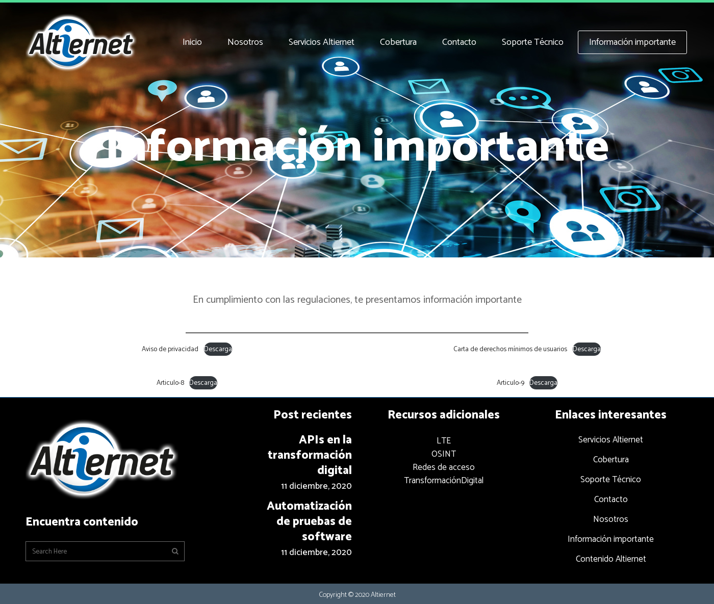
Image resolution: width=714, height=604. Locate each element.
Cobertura (611, 459)
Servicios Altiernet (610, 439)
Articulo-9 (510, 382)
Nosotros (610, 519)
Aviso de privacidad (170, 349)
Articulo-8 (170, 382)
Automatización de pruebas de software (309, 521)
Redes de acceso (444, 467)
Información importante (611, 539)
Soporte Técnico (610, 479)
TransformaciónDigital (443, 481)
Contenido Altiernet (611, 559)
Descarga (218, 349)
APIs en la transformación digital (310, 455)
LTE (444, 441)
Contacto (611, 499)
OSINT (443, 454)
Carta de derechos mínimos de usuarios (510, 349)
